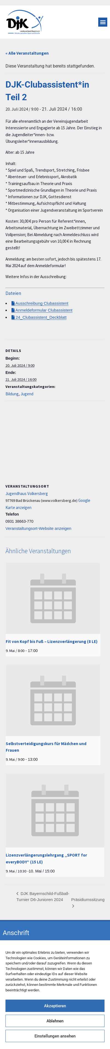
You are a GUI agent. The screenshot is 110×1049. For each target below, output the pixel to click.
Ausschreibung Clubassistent (39, 303)
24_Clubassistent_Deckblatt (38, 317)
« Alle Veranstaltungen (27, 53)
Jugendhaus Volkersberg (26, 493)
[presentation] (53, 598)
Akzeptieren (55, 1005)
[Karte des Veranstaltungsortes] (55, 440)
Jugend (27, 393)
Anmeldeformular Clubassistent (42, 310)
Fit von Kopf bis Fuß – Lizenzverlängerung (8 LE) (51, 641)
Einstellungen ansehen (55, 1036)
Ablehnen (55, 1021)
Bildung (12, 393)
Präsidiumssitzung (88, 899)
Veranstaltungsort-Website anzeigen (38, 528)
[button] (102, 22)
